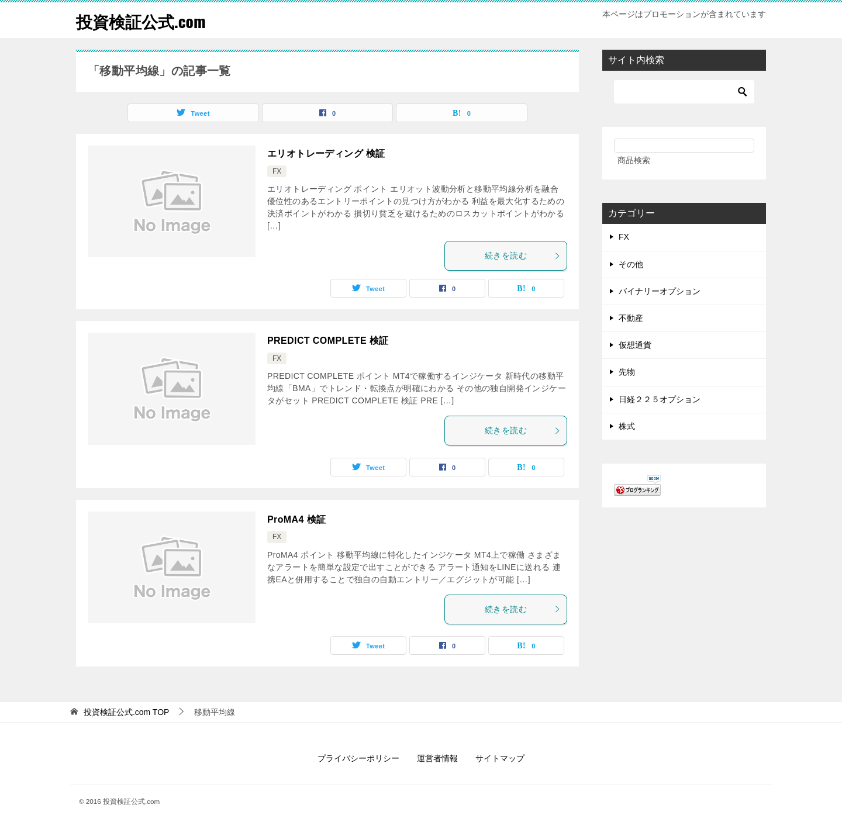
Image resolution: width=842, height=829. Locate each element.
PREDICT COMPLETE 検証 (328, 341)
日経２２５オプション (659, 399)
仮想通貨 (635, 345)
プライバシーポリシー (358, 758)
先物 (627, 371)
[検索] (684, 91)
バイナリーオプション (659, 291)
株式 (627, 426)
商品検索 (633, 160)
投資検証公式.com (145, 20)
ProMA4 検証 (296, 519)
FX (276, 171)
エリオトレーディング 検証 (326, 153)
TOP (127, 712)
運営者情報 (437, 758)
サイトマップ (499, 758)
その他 (631, 264)
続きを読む (523, 255)
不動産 (631, 318)
